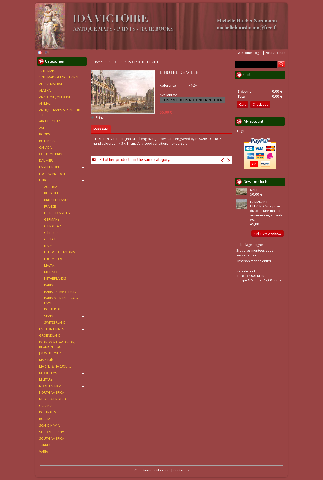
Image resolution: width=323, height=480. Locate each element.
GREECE (50, 239)
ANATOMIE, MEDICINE (55, 97)
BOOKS (44, 134)
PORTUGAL (52, 309)
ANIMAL (44, 103)
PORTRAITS (47, 412)
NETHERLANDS (55, 278)
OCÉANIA (45, 405)
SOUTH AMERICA (51, 438)
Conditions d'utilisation (151, 470)
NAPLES (256, 190)
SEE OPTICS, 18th (52, 432)
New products (255, 181)
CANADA (45, 147)
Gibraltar (51, 232)
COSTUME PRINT (51, 154)
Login (258, 52)
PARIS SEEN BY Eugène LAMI (61, 300)
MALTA (49, 265)
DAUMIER (46, 160)
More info (100, 129)
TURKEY (45, 445)
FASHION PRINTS (51, 329)
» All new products (267, 233)
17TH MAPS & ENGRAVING (58, 77)
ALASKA (45, 90)
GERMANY (51, 219)
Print (99, 117)
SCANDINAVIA (49, 425)
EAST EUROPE (49, 167)
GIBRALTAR (52, 226)
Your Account (275, 52)
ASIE (42, 127)
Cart (247, 74)
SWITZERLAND (55, 322)
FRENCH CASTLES (57, 213)
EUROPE (113, 62)
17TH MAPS (47, 70)
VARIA (43, 451)
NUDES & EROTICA (52, 399)
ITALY (48, 245)
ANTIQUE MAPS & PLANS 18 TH (59, 112)
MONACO (51, 272)
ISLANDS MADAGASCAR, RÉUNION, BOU (57, 344)
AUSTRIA (50, 186)
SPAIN (48, 316)
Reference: (168, 85)
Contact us (181, 470)
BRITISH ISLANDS (56, 199)
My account (253, 121)
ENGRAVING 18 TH (52, 173)
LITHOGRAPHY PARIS (59, 252)
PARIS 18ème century (60, 291)
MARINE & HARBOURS (55, 366)
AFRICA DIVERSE (51, 83)
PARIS (127, 62)
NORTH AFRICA (50, 386)
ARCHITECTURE (50, 121)
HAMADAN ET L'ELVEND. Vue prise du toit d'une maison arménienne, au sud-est (266, 210)
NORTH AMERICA (51, 392)
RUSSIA (44, 418)
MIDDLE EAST (49, 373)
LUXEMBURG (53, 259)
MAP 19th (46, 359)
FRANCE (50, 206)
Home (98, 62)
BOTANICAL (47, 140)
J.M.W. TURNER (50, 353)
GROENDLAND (50, 335)
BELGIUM (51, 193)
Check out (260, 104)
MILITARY (45, 379)
